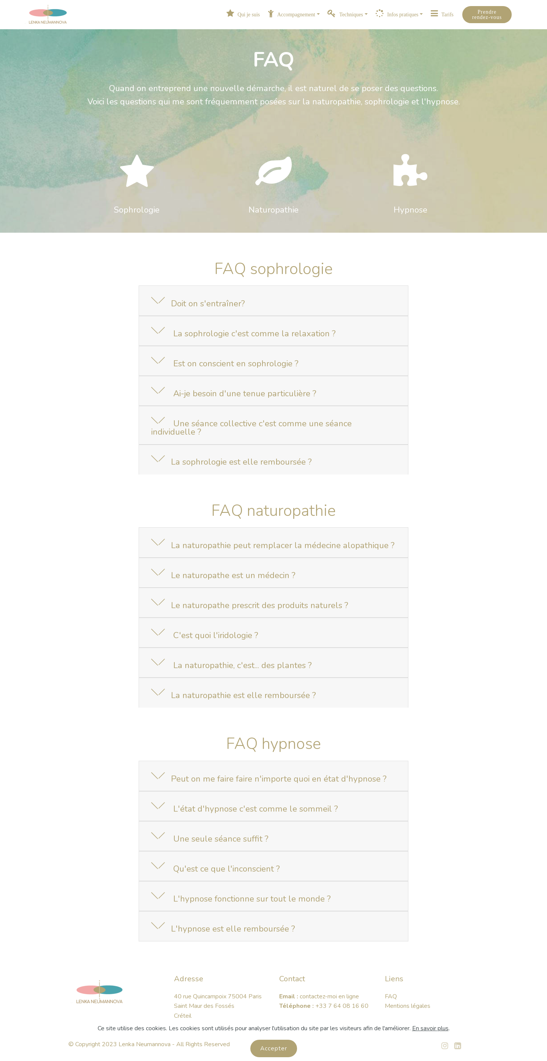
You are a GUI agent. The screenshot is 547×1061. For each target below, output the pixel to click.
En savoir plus (430, 1035)
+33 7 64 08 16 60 (342, 1006)
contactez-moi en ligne (329, 996)
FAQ (391, 996)
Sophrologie (137, 210)
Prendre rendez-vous (487, 14)
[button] (273, 300)
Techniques (345, 14)
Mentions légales (407, 1006)
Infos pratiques (396, 14)
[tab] (273, 301)
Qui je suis (243, 14)
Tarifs (442, 14)
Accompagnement (291, 14)
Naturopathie (273, 210)
